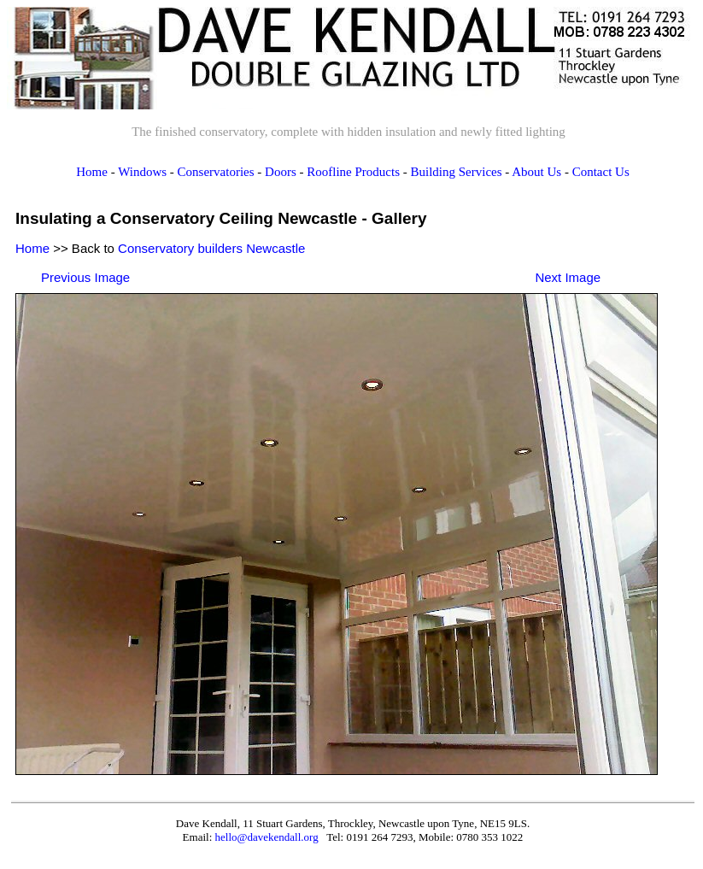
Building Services (455, 172)
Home (92, 172)
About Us (536, 172)
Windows (142, 172)
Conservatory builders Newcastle (211, 248)
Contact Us (601, 172)
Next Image (567, 277)
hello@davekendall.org (267, 837)
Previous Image (85, 277)
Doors (280, 172)
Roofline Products (353, 172)
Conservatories (216, 172)
